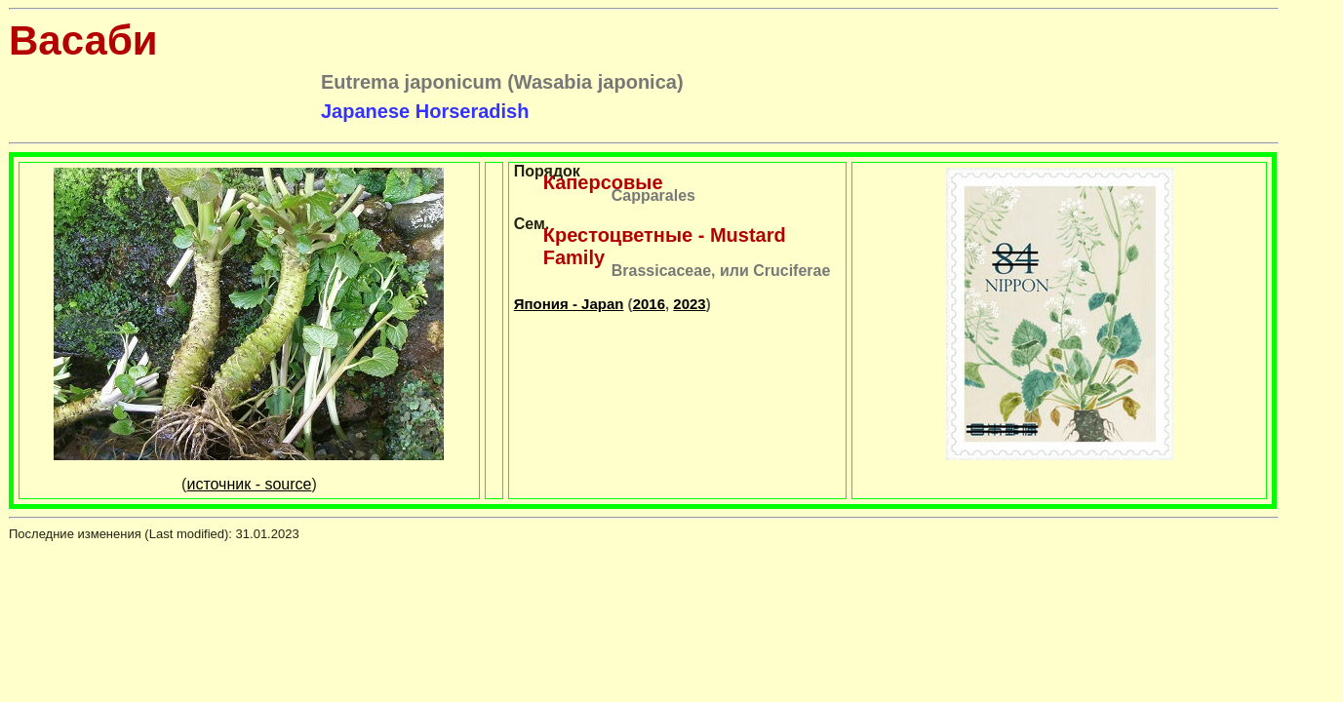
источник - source (248, 484)
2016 (649, 303)
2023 (689, 303)
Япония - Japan (569, 303)
